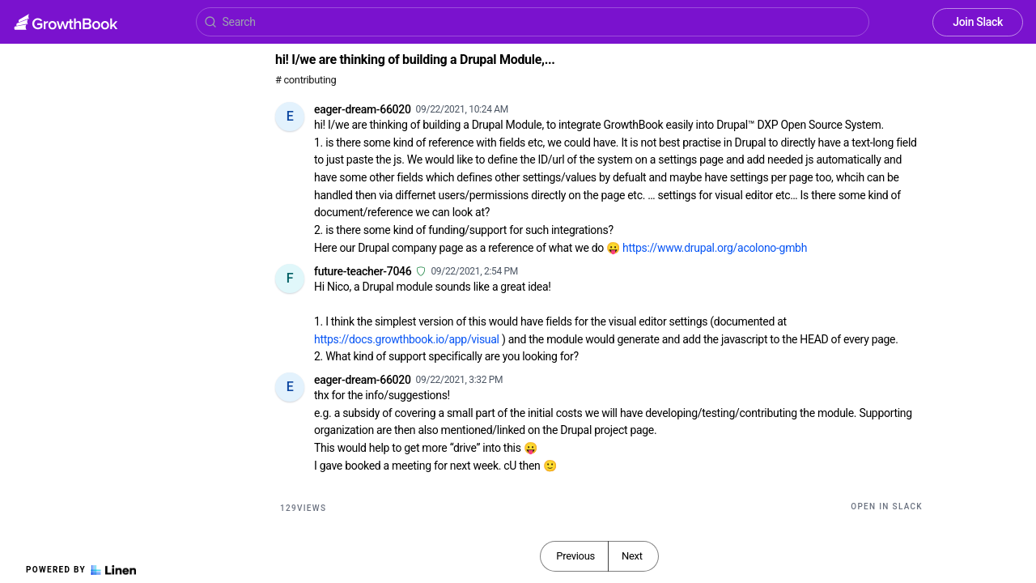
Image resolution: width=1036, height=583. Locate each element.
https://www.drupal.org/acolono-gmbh (714, 247)
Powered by (81, 570)
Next (632, 556)
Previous (575, 556)
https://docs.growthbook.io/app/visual (406, 339)
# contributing (305, 80)
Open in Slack (887, 506)
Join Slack (978, 21)
